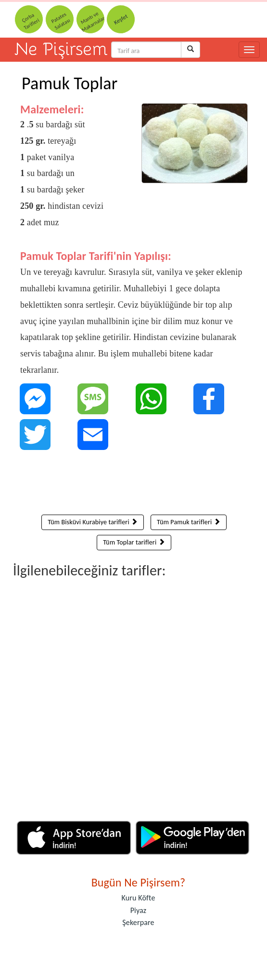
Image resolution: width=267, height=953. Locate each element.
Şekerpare (138, 922)
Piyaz (138, 910)
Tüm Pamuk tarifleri (188, 522)
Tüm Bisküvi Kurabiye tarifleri (93, 522)
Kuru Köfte (138, 897)
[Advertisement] (134, 485)
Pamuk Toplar (69, 83)
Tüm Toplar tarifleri (134, 542)
